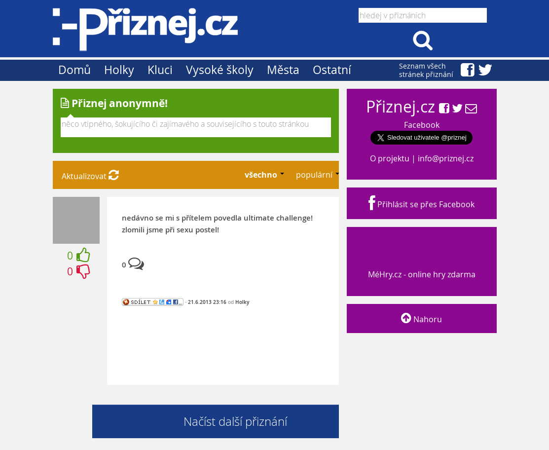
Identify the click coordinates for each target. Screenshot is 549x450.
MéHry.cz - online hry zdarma (420, 265)
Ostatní (332, 69)
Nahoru (421, 319)
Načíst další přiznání (235, 421)
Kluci (160, 69)
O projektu (389, 158)
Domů (74, 69)
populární (315, 174)
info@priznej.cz (446, 158)
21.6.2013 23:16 (207, 302)
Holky (119, 69)
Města (283, 69)
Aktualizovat (90, 176)
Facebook (421, 124)
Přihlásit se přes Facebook (421, 204)
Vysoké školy (220, 69)
